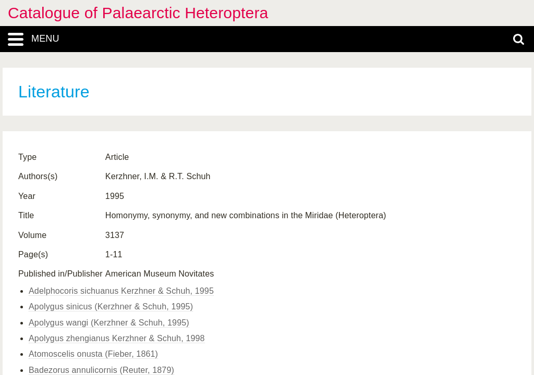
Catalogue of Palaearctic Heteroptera (138, 12)
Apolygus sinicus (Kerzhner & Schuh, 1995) (111, 306)
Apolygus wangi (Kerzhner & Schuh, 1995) (109, 322)
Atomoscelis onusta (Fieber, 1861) (93, 353)
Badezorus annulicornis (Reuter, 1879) (101, 370)
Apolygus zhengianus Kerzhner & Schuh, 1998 (117, 338)
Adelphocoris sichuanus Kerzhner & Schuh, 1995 (121, 290)
